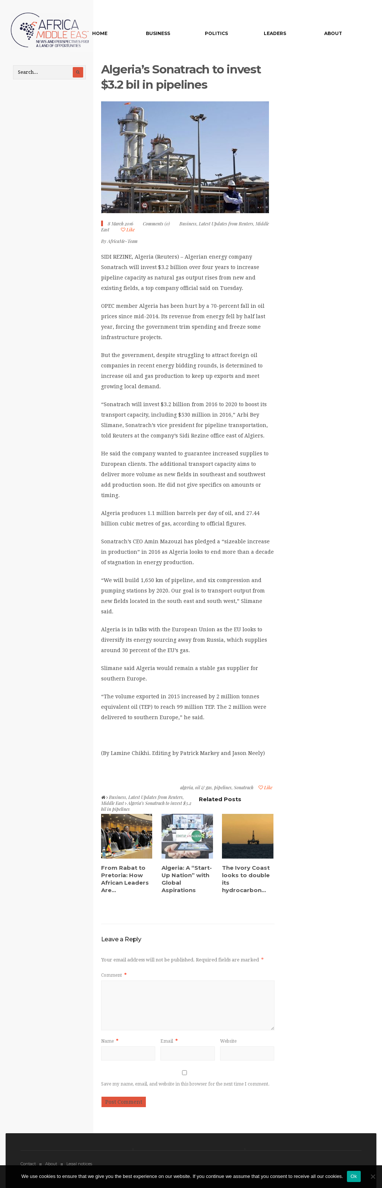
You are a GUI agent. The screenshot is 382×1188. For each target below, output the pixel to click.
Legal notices (79, 1162)
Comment (113, 973)
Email (169, 1039)
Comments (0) (156, 221)
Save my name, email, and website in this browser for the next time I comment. (185, 1082)
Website (228, 1039)
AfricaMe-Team (122, 239)
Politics (229, 33)
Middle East (112, 801)
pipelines (223, 785)
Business (176, 33)
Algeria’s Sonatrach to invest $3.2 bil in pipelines (182, 74)
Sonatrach (243, 785)
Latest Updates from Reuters (226, 221)
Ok (354, 1176)
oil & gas (203, 785)
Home (123, 33)
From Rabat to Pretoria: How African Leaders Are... (125, 876)
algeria (186, 785)
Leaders (281, 33)
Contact (28, 1162)
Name (109, 1039)
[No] (372, 1176)
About (335, 33)
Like (128, 227)
